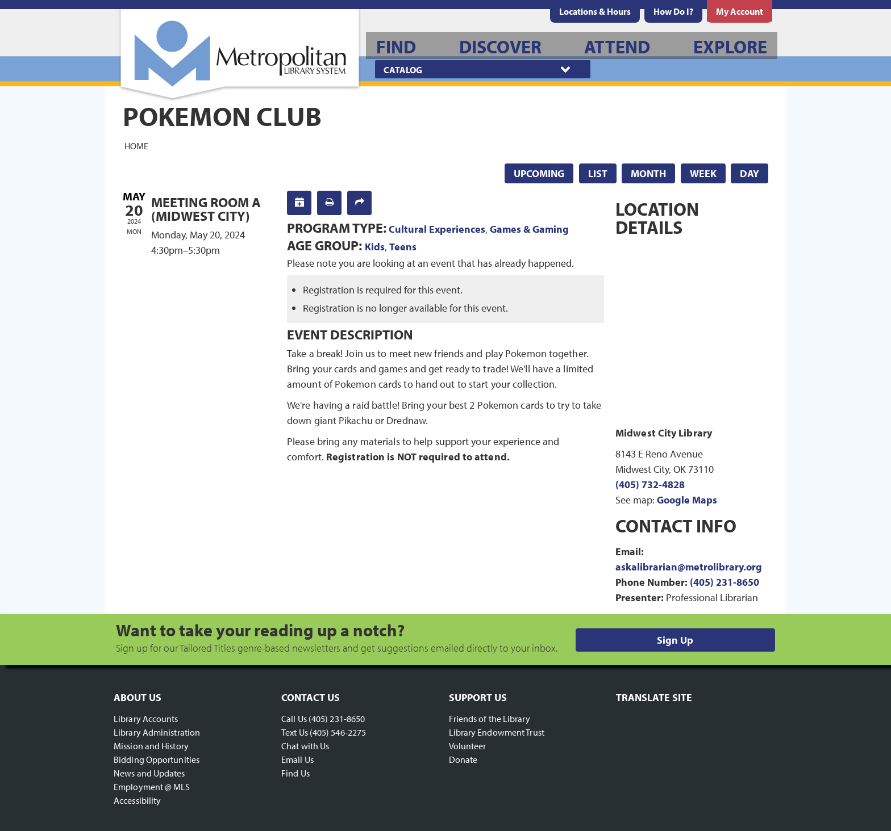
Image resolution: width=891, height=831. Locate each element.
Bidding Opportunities (156, 759)
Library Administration (157, 732)
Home (136, 145)
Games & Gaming (529, 229)
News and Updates (149, 773)
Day (749, 173)
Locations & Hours (595, 11)
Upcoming (539, 173)
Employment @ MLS (152, 786)
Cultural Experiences (437, 229)
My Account (739, 11)
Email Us (297, 759)
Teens (403, 246)
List (597, 173)
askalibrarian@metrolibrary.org (688, 566)
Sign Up (675, 640)
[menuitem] (595, 11)
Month (648, 173)
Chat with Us (305, 746)
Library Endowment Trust (496, 732)
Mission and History (151, 746)
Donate (463, 759)
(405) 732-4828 (650, 484)
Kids (375, 246)
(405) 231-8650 (724, 582)
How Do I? (673, 11)
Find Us (295, 773)
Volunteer (467, 746)
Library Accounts (146, 718)
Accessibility (137, 800)
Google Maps (687, 499)
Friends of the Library (489, 718)
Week (703, 173)
